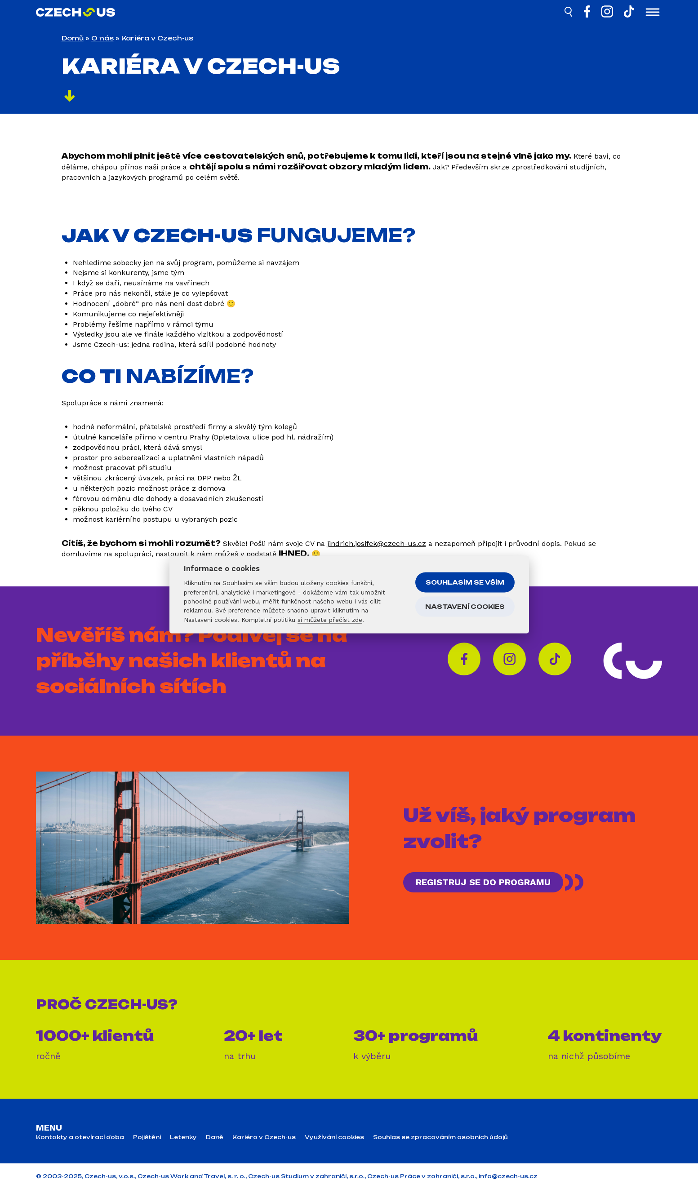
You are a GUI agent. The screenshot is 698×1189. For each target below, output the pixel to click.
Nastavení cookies (465, 606)
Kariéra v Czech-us (264, 1137)
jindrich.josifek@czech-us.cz (376, 543)
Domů (73, 38)
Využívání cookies (334, 1137)
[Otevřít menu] (652, 13)
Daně (214, 1137)
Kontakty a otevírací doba (80, 1137)
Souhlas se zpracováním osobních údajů (440, 1137)
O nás (102, 38)
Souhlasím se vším (465, 582)
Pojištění (147, 1137)
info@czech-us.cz (508, 1176)
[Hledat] (569, 13)
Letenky (183, 1137)
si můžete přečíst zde (330, 619)
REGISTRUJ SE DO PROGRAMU (483, 882)
